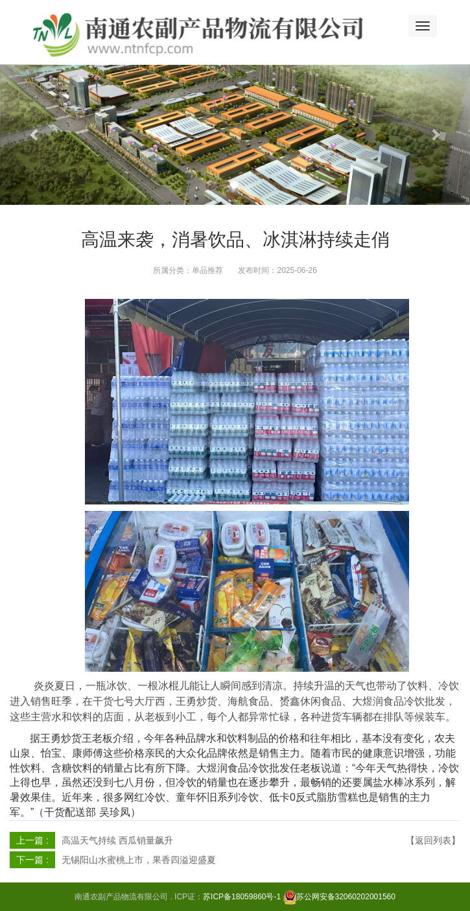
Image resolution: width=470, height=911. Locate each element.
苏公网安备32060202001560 (345, 896)
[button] (35, 134)
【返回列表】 (433, 840)
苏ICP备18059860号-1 (242, 896)
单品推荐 (207, 270)
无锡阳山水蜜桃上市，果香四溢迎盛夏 (139, 860)
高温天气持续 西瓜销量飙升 (117, 840)
